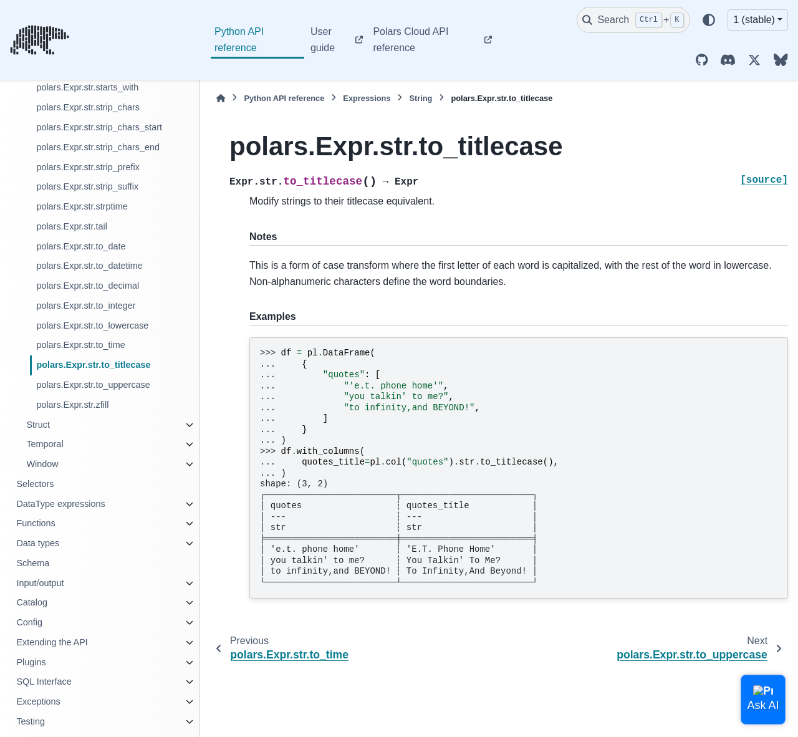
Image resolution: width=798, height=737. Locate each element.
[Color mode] (708, 20)
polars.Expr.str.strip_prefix (88, 167)
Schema (32, 563)
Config (29, 622)
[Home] (220, 98)
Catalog (31, 602)
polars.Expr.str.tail (71, 226)
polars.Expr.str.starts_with (87, 87)
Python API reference (239, 39)
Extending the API (51, 642)
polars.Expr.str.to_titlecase (93, 365)
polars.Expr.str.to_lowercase (92, 325)
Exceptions (38, 701)
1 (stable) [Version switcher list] (754, 19)
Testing (30, 721)
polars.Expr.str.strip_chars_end (98, 147)
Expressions (366, 98)
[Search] (633, 20)
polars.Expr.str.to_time (80, 345)
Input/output (40, 583)
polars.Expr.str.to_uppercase (93, 385)
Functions (35, 523)
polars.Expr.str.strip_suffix (87, 186)
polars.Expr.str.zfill (72, 405)
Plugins (31, 662)
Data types (37, 543)
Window (42, 464)
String (420, 98)
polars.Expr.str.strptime (81, 206)
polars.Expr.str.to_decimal (87, 286)
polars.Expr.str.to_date (80, 246)
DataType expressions (60, 504)
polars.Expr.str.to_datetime (89, 266)
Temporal (44, 444)
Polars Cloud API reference (410, 39)
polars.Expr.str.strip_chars (88, 107)
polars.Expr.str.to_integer (85, 306)
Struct (38, 425)
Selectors (35, 484)
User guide (322, 39)
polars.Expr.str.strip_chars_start (99, 127)
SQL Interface (43, 681)
